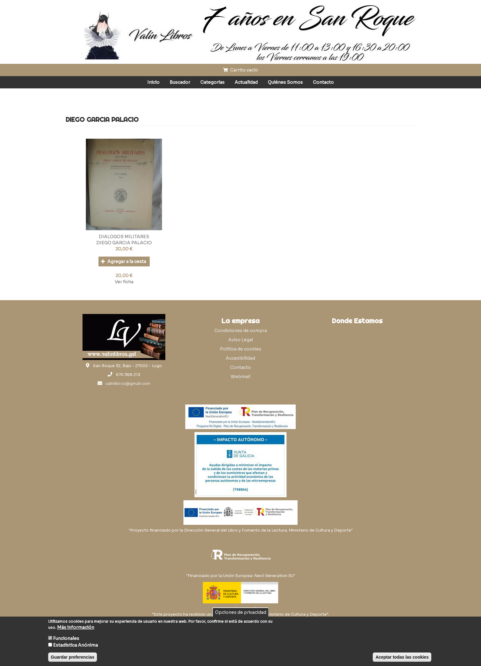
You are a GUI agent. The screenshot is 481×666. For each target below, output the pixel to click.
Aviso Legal (240, 340)
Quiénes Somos (285, 82)
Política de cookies (240, 349)
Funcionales (66, 638)
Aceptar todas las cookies (402, 657)
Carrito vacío (240, 70)
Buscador (180, 82)
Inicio (153, 82)
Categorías (212, 82)
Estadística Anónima (75, 645)
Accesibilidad (240, 358)
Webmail (240, 376)
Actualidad (246, 82)
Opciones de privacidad (240, 612)
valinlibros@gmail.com (128, 383)
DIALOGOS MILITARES (124, 236)
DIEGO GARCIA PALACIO (124, 243)
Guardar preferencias (72, 657)
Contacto (323, 82)
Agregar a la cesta (123, 261)
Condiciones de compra (240, 330)
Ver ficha (124, 282)
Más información (75, 627)
